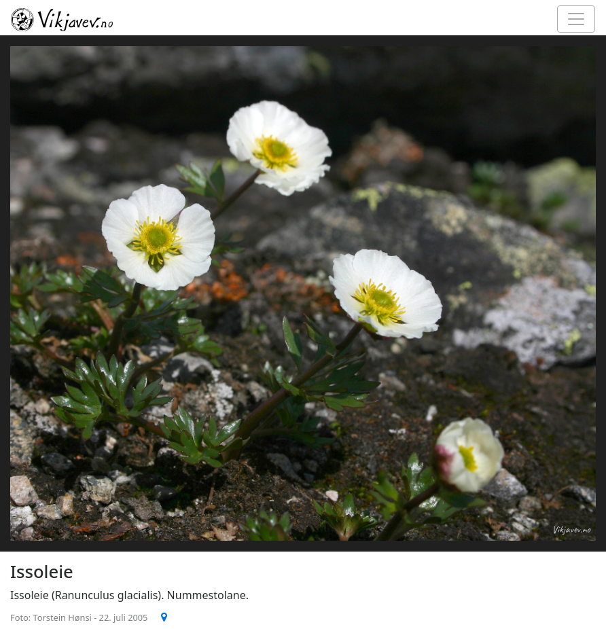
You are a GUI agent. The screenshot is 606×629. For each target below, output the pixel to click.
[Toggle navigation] (576, 19)
